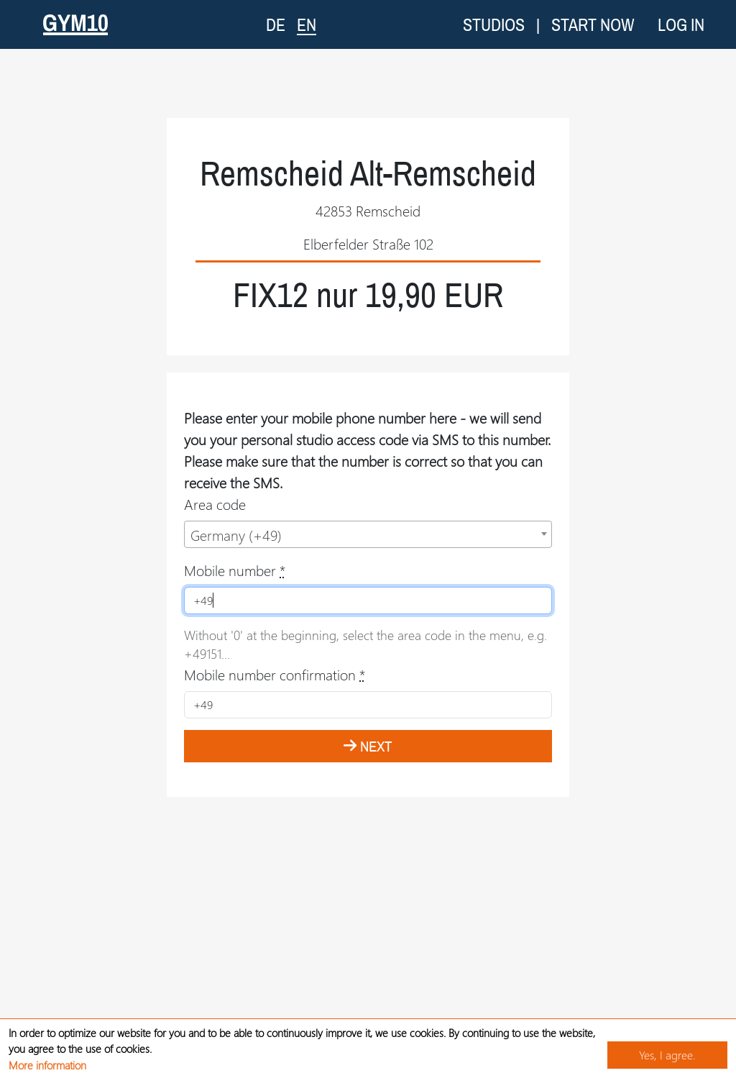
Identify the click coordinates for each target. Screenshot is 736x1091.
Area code (215, 503)
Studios (494, 24)
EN (306, 24)
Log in (681, 24)
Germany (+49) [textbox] (236, 534)
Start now (593, 24)
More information (47, 1065)
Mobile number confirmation (274, 674)
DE (275, 24)
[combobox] (368, 534)
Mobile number (234, 570)
